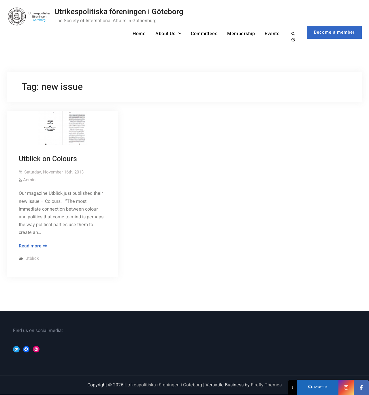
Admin (29, 180)
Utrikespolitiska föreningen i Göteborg (118, 11)
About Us (165, 33)
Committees (204, 33)
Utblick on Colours (48, 159)
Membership (241, 33)
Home (139, 33)
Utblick (32, 258)
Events (272, 33)
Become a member (334, 32)
